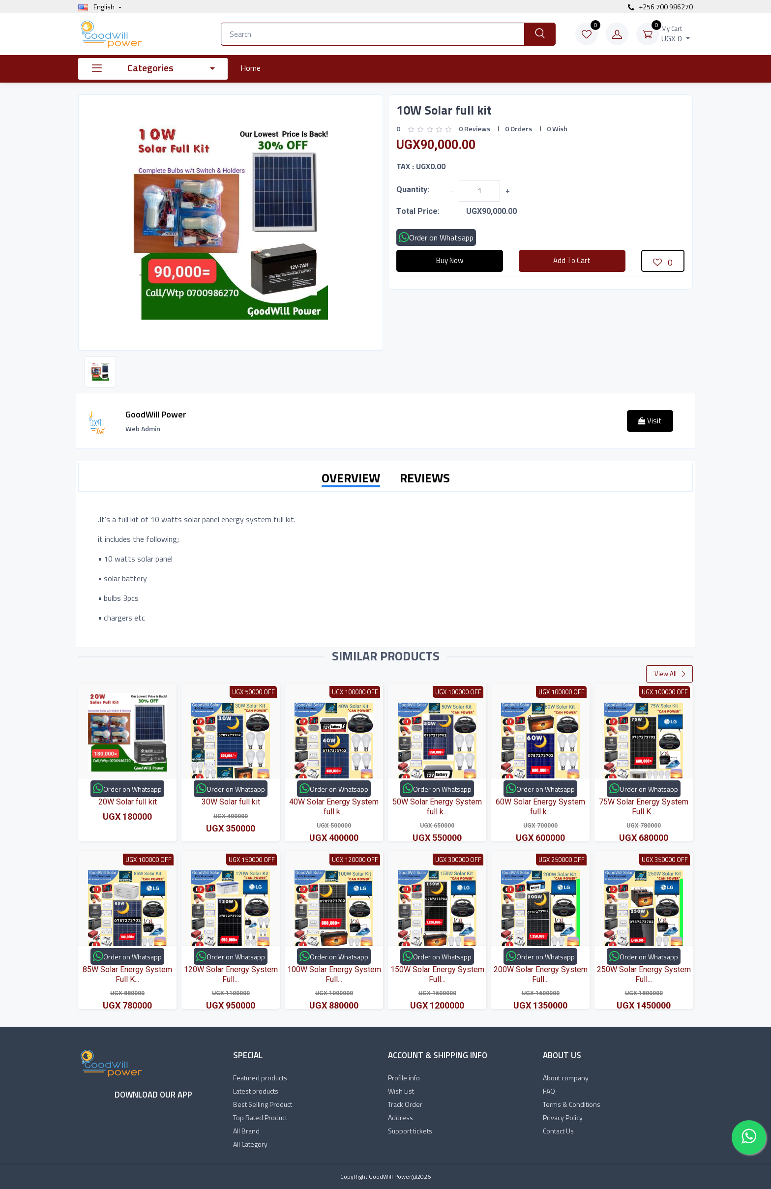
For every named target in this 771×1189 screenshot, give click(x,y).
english (97, 6)
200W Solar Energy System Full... (541, 974)
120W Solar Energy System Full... (231, 974)
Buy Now (449, 260)
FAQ (549, 1091)
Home (250, 68)
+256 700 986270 (660, 6)
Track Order (405, 1104)
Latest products (255, 1091)
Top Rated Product (260, 1117)
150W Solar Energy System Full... (437, 974)
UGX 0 (675, 34)
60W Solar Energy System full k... (540, 806)
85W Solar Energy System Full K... (127, 974)
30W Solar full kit (231, 801)
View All (670, 674)
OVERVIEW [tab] (351, 478)
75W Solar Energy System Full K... (643, 806)
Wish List (401, 1091)
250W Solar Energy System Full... (644, 974)
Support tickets (410, 1131)
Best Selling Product (262, 1104)
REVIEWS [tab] (425, 478)
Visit (650, 420)
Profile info (404, 1077)
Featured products (260, 1077)
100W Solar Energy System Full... (334, 974)
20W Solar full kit (127, 801)
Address (400, 1117)
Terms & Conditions (571, 1104)
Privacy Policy (563, 1117)
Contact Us (558, 1131)
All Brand (246, 1131)
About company (566, 1077)
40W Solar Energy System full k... (334, 806)
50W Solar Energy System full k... (437, 806)
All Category (250, 1144)
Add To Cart (572, 260)
